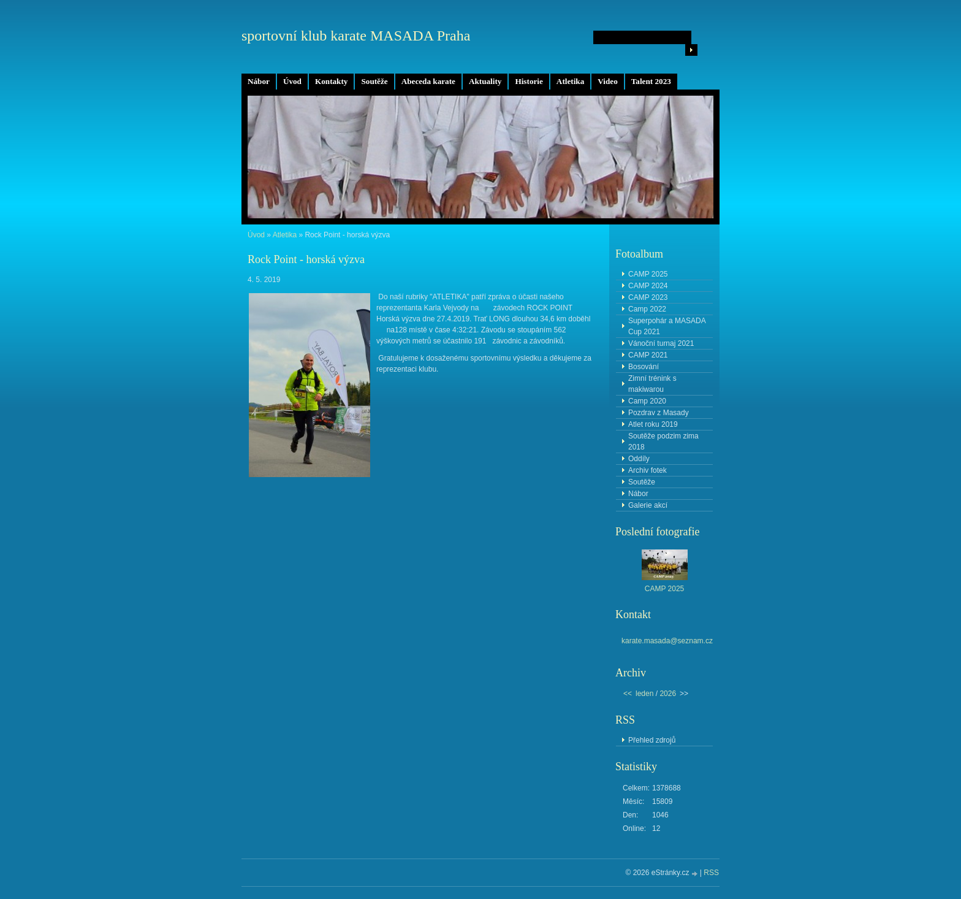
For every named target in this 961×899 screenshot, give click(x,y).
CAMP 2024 (647, 285)
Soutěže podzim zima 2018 (663, 441)
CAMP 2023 (647, 297)
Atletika (570, 81)
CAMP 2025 (647, 274)
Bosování (643, 366)
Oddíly (639, 458)
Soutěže (374, 81)
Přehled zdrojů (651, 740)
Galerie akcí (647, 505)
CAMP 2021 (647, 355)
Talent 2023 (651, 81)
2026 (667, 693)
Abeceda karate (428, 81)
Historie (528, 81)
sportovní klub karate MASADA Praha (355, 36)
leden (644, 693)
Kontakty (331, 81)
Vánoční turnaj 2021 (661, 343)
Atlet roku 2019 (653, 424)
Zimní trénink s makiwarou (652, 384)
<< (627, 693)
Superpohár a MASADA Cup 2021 (667, 326)
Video (607, 81)
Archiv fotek (647, 470)
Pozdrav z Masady (658, 412)
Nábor (259, 81)
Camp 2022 (647, 309)
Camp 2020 (647, 401)
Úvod (292, 81)
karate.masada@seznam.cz (667, 641)
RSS (711, 872)
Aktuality (485, 81)
